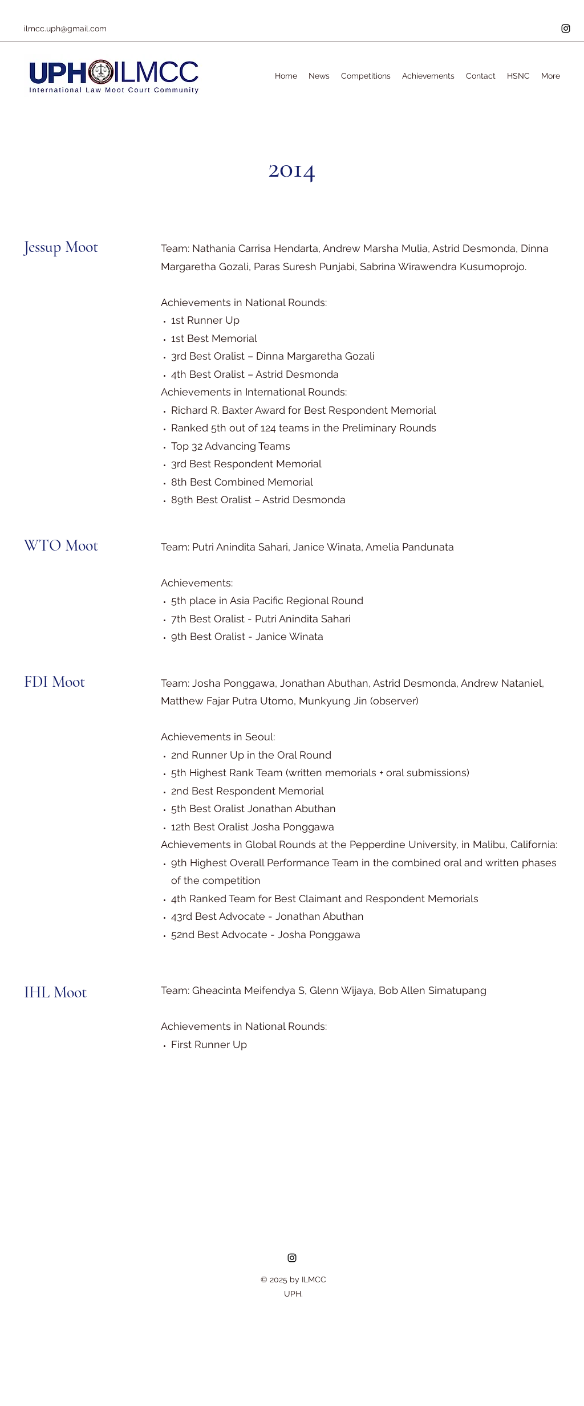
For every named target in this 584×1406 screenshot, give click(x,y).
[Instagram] (565, 28)
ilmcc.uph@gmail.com (65, 28)
